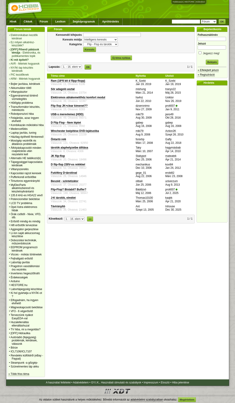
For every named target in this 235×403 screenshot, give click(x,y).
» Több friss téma (19, 374)
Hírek (13, 21)
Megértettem (187, 399)
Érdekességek (19, 277)
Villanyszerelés (20, 169)
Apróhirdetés (110, 21)
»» (90, 219)
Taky (138, 147)
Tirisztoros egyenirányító (25, 180)
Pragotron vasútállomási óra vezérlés (25, 268)
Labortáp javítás (20, 262)
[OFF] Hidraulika (20, 333)
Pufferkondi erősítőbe (23, 177)
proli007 (170, 105)
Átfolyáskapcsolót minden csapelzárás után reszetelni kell (26, 151)
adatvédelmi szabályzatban (146, 399)
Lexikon (60, 21)
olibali (139, 181)
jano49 (169, 114)
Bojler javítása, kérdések (25, 84)
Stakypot (141, 156)
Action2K (170, 131)
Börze (14, 347)
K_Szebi (141, 80)
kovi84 (169, 164)
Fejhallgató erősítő (22, 258)
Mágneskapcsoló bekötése (27, 307)
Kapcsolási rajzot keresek (26, 173)
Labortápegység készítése (26, 289)
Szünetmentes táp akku (25, 366)
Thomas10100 (144, 197)
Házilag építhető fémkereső (27, 136)
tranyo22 (170, 89)
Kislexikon (200, 2)
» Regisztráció (206, 74)
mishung (141, 89)
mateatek (170, 156)
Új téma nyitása (121, 57)
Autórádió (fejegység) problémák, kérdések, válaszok (24, 340)
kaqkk (168, 197)
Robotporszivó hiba (22, 113)
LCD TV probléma (21, 203)
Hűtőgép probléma (22, 102)
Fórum (44, 21)
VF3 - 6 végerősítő (22, 311)
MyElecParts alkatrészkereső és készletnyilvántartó (22, 188)
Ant (138, 206)
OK (222, 21)
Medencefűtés (19, 129)
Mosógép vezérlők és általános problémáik (23, 142)
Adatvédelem (81, 382)
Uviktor (169, 97)
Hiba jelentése (180, 382)
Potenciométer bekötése (25, 199)
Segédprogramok (84, 21)
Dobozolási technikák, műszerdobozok (24, 242)
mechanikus (143, 164)
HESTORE (189, 2)
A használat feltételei (58, 382)
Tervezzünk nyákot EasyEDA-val (22, 316)
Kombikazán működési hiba (27, 125)
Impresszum (151, 382)
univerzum (171, 181)
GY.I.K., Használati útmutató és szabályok (116, 382)
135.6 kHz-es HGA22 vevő (27, 195)
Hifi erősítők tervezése (24, 225)
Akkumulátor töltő (21, 88)
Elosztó (165, 382)
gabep (139, 122)
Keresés (89, 49)
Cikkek (28, 21)
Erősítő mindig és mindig (25, 221)
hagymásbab (173, 147)
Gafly (168, 139)
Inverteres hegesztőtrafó (25, 273)
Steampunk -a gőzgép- (24, 362)
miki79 (139, 114)
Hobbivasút (178, 2)
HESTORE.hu (19, 285)
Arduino (15, 281)
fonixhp (140, 139)
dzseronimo (143, 105)
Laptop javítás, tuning (23, 132)
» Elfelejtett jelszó (208, 70)
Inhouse (170, 206)
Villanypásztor (19, 91)
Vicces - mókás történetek (26, 254)
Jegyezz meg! (212, 52)
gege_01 (141, 172)
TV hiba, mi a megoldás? (25, 329)
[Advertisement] (213, 153)
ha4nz (139, 97)
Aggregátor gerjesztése (24, 229)
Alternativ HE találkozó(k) (26, 158)
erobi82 (169, 172)
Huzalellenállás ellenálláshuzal (20, 324)
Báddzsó (141, 189)
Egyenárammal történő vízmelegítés (24, 97)
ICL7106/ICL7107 (21, 351)
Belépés (212, 62)
